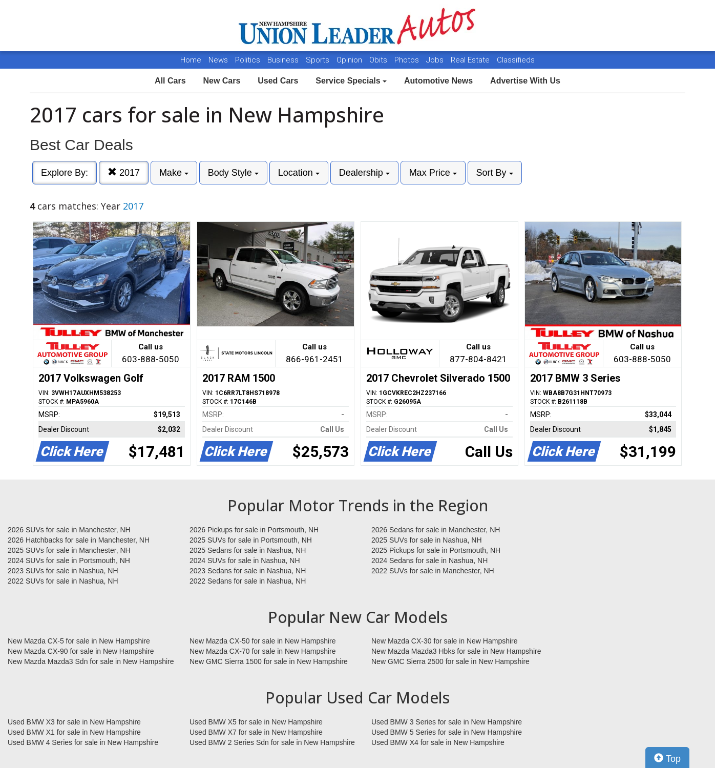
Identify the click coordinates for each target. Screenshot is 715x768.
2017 (124, 172)
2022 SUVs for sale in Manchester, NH (432, 571)
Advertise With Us (525, 80)
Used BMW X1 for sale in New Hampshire (74, 732)
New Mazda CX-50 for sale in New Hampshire (263, 641)
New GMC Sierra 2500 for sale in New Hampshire (450, 661)
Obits (379, 60)
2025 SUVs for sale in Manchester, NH (69, 550)
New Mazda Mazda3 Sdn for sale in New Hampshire (91, 661)
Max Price (433, 173)
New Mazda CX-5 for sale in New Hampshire (79, 641)
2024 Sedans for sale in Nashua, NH (429, 560)
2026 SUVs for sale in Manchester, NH (69, 530)
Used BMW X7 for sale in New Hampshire (256, 732)
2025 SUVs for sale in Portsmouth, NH (251, 540)
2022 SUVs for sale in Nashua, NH (63, 581)
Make (173, 173)
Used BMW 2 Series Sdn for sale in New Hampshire (272, 742)
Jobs (436, 60)
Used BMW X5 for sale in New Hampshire (256, 722)
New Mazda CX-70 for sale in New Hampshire (263, 651)
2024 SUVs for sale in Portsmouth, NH (69, 560)
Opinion (350, 60)
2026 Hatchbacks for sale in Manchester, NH (79, 540)
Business (284, 60)
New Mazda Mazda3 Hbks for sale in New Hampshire (456, 651)
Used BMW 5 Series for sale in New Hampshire (446, 732)
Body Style (233, 173)
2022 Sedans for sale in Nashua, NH (248, 581)
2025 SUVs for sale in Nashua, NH (426, 540)
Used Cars (278, 80)
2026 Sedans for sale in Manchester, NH (435, 530)
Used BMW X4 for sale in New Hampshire (437, 742)
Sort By (494, 173)
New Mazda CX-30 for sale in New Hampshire (444, 641)
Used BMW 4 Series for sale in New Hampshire (83, 742)
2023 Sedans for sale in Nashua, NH (248, 571)
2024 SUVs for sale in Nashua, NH (245, 560)
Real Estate (471, 60)
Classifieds (516, 60)
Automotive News (438, 80)
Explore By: (64, 173)
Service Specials (351, 80)
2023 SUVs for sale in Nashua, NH (63, 571)
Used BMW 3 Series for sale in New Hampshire (446, 722)
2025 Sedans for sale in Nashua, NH (248, 550)
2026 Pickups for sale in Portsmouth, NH (254, 530)
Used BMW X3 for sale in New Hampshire (74, 722)
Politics (247, 60)
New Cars (221, 80)
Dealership (364, 173)
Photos (407, 60)
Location (299, 173)
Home (190, 60)
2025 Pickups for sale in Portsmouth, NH (435, 550)
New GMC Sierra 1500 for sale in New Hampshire (269, 661)
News (218, 60)
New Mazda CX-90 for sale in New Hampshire (81, 651)
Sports (318, 60)
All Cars (170, 80)
